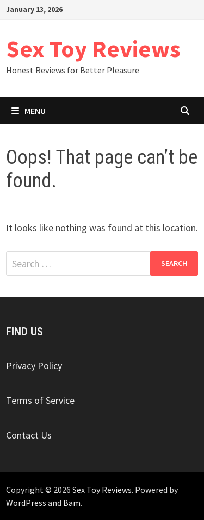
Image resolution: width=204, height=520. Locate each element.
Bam (72, 502)
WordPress (26, 502)
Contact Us (29, 435)
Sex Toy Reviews (93, 49)
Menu (28, 110)
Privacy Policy (34, 365)
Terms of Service (40, 400)
